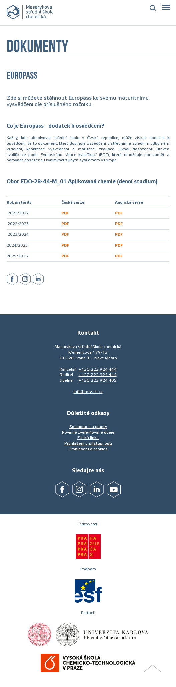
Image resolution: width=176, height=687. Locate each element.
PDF (65, 213)
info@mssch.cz (88, 391)
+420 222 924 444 (98, 369)
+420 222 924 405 (97, 380)
